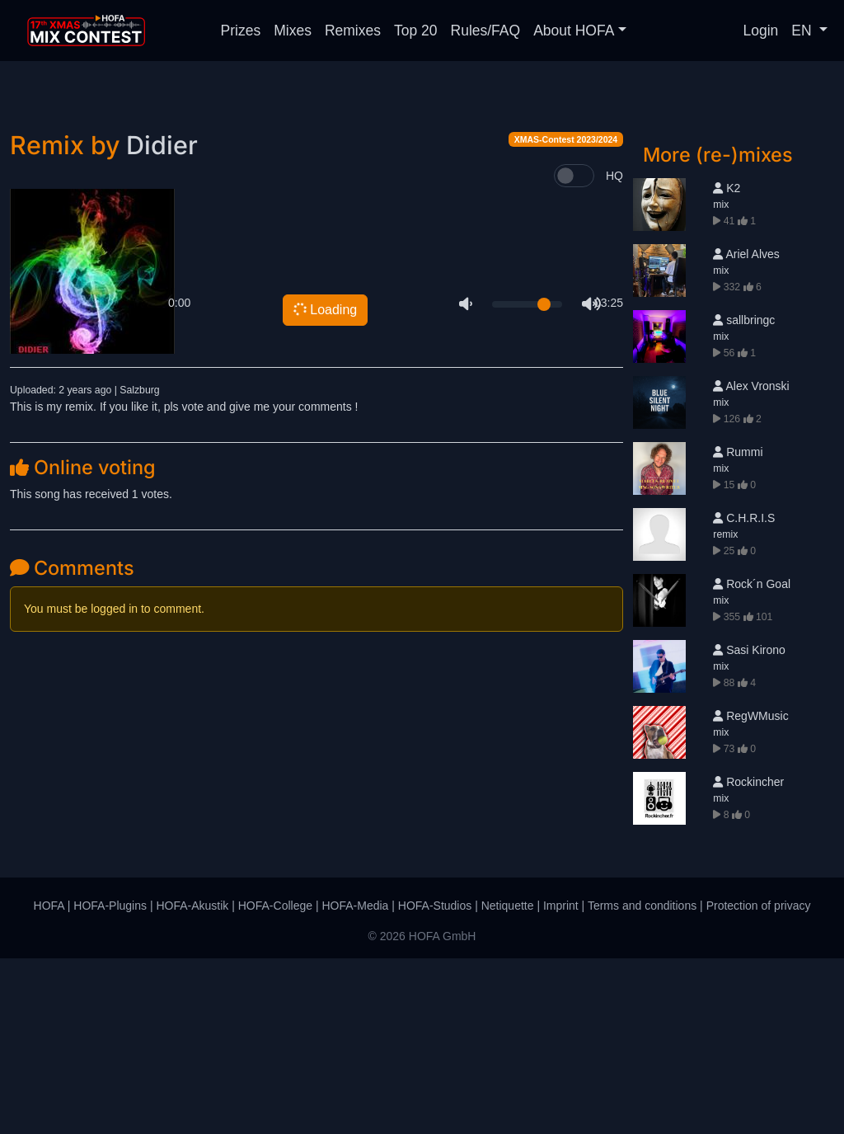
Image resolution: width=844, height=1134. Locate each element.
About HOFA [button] (573, 30)
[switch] (574, 351)
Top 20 (416, 30)
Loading (325, 484)
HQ (614, 351)
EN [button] (803, 30)
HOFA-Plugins (110, 1081)
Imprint (561, 1081)
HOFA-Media (354, 1081)
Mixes (293, 30)
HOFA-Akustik (192, 1081)
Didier (162, 321)
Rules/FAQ (486, 30)
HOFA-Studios (434, 1081)
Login (761, 30)
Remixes (353, 30)
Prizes (241, 30)
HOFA (49, 1081)
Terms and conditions (642, 1081)
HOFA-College (275, 1081)
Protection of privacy (758, 1081)
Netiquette (507, 1081)
